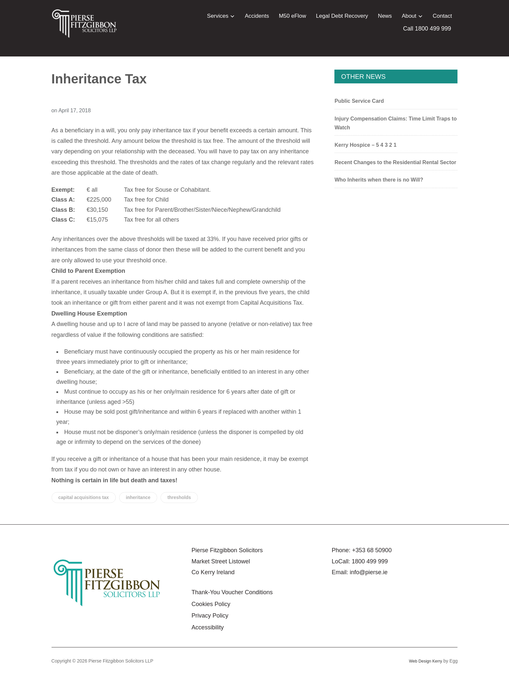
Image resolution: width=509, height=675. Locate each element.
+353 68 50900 (372, 550)
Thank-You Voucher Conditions (232, 592)
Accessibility (208, 627)
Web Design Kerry (423, 661)
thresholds (179, 497)
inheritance (138, 497)
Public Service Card (359, 101)
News (385, 16)
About (409, 16)
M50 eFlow (292, 16)
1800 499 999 (370, 561)
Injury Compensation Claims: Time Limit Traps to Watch (395, 123)
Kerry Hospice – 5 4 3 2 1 (365, 145)
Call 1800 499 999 (427, 28)
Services (217, 16)
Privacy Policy (210, 615)
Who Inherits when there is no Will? (378, 180)
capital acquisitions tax (83, 497)
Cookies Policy (211, 604)
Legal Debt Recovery (342, 16)
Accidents (257, 16)
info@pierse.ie (369, 572)
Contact (442, 16)
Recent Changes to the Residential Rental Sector (395, 162)
